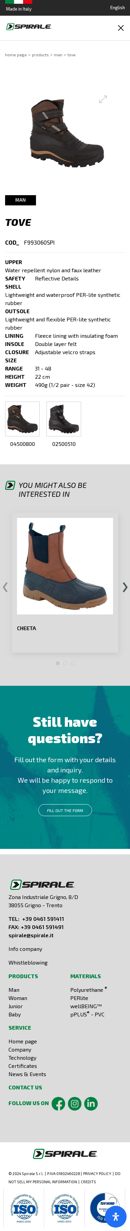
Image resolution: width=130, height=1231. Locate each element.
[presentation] (5, 587)
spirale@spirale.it (31, 935)
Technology (22, 1057)
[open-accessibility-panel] (116, 1217)
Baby (14, 1014)
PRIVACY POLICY (97, 1173)
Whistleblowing (28, 962)
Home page (22, 1041)
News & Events (27, 1074)
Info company (25, 948)
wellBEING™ (86, 1006)
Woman (17, 998)
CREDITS (88, 1181)
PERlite (79, 998)
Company (19, 1049)
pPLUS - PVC (87, 1014)
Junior (15, 1006)
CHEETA (26, 628)
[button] (66, 133)
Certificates (22, 1065)
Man (58, 54)
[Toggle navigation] (121, 27)
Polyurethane (88, 989)
